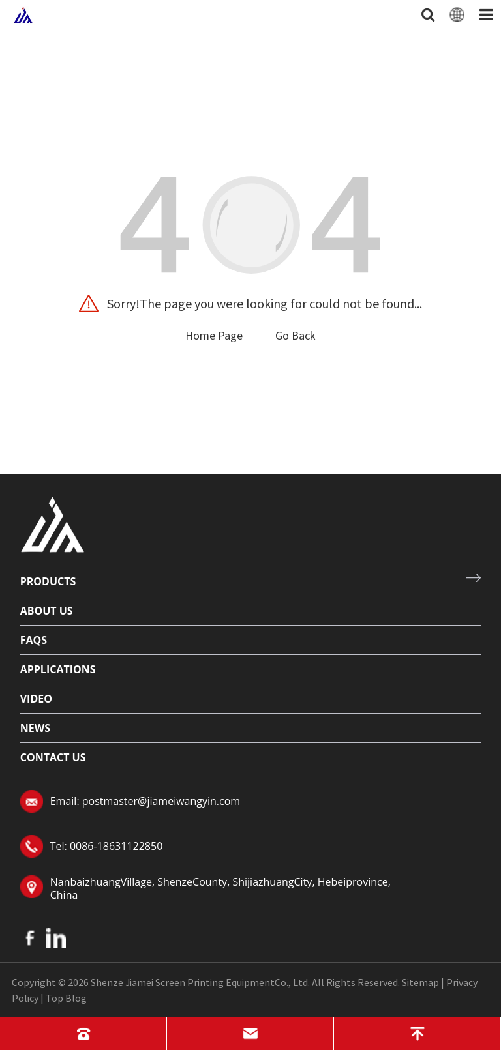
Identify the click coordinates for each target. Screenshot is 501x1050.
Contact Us (53, 757)
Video (36, 699)
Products (48, 581)
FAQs (33, 640)
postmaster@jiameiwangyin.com (161, 801)
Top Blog (66, 997)
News (35, 728)
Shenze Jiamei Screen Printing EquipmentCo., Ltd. (200, 982)
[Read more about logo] (52, 523)
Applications (58, 669)
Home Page (214, 335)
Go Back (295, 335)
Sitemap (420, 982)
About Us (46, 611)
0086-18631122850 (116, 846)
